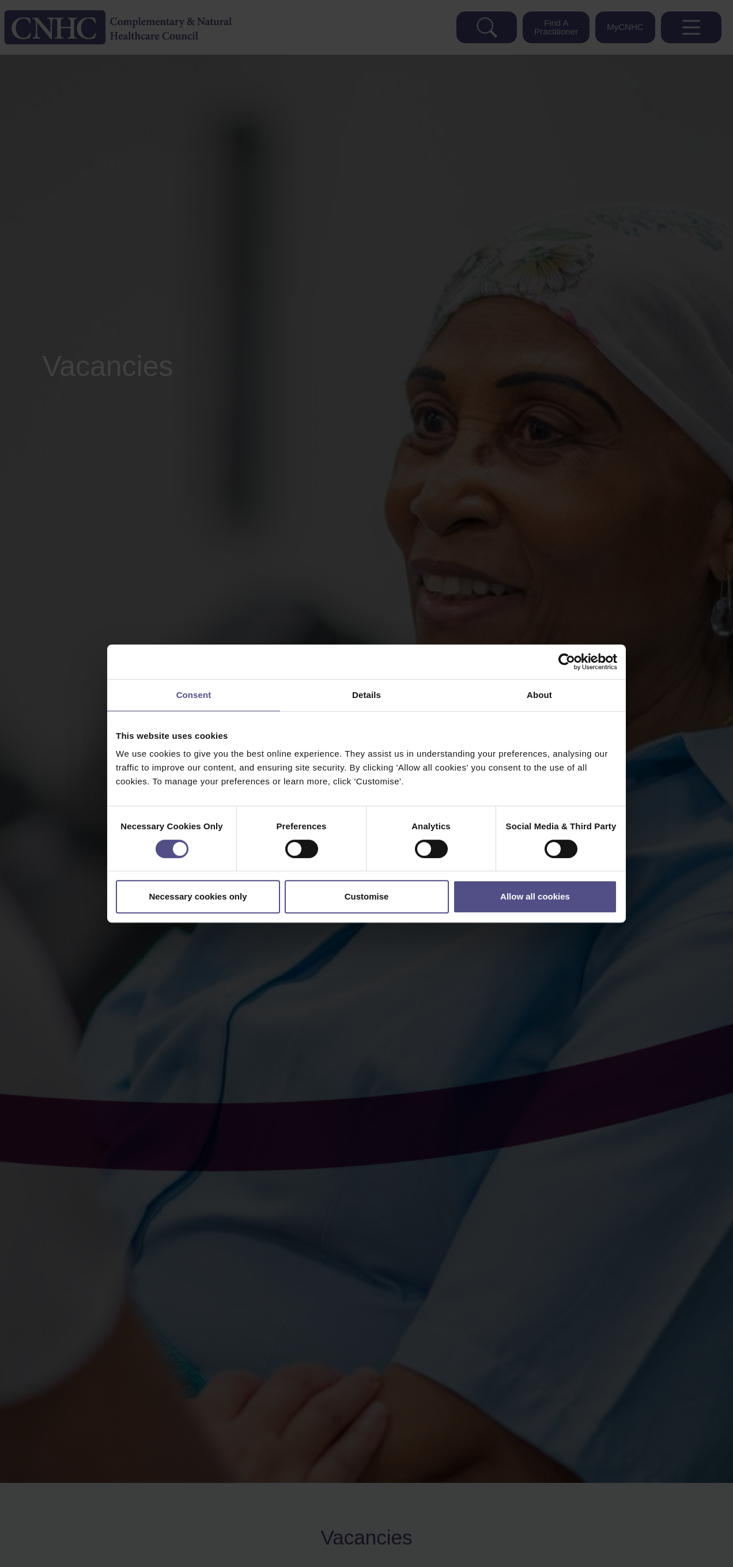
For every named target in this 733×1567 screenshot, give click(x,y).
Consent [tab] (193, 695)
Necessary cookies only (198, 896)
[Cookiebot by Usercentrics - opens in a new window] (566, 661)
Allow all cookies (535, 896)
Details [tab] (366, 695)
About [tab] (539, 695)
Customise (367, 896)
